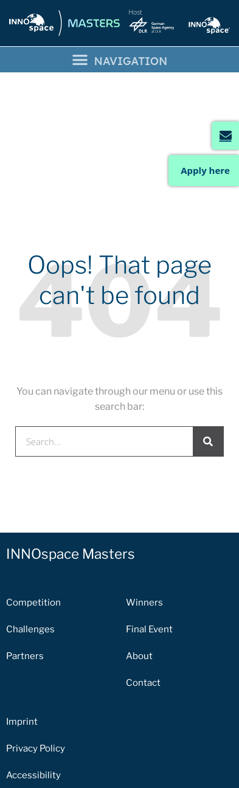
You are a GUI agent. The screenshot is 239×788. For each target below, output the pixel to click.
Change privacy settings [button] (58, 726)
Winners (144, 526)
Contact (143, 606)
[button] (119, 59)
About (139, 580)
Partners (25, 580)
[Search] (208, 364)
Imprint (22, 645)
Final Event (149, 553)
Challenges (30, 553)
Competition (33, 526)
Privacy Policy (35, 672)
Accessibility (33, 699)
